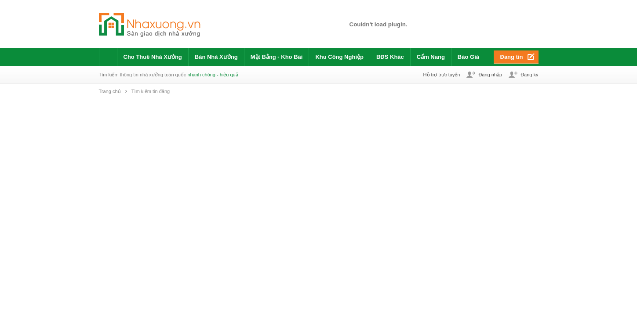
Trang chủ (110, 91)
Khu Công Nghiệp (339, 57)
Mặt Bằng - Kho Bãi (277, 57)
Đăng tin (511, 57)
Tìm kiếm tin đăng (150, 91)
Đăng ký (529, 74)
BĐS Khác (390, 57)
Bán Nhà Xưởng (216, 57)
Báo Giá (468, 57)
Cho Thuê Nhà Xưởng (153, 57)
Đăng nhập (490, 74)
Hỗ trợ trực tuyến (441, 74)
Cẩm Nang (431, 57)
